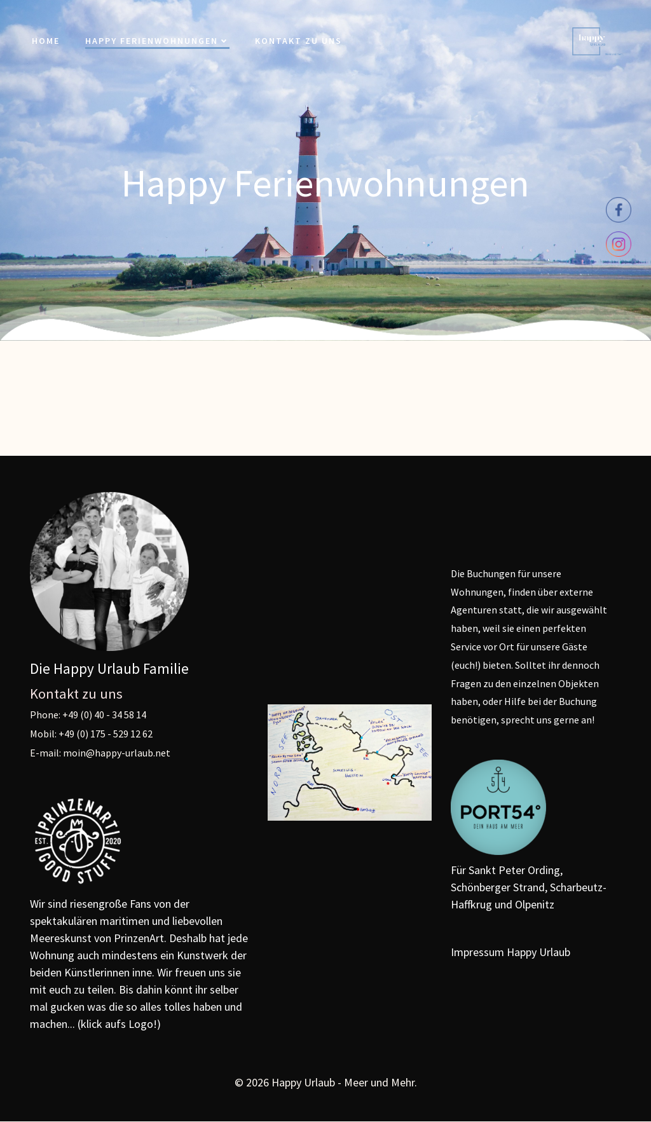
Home (46, 40)
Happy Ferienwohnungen (157, 40)
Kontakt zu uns (298, 40)
